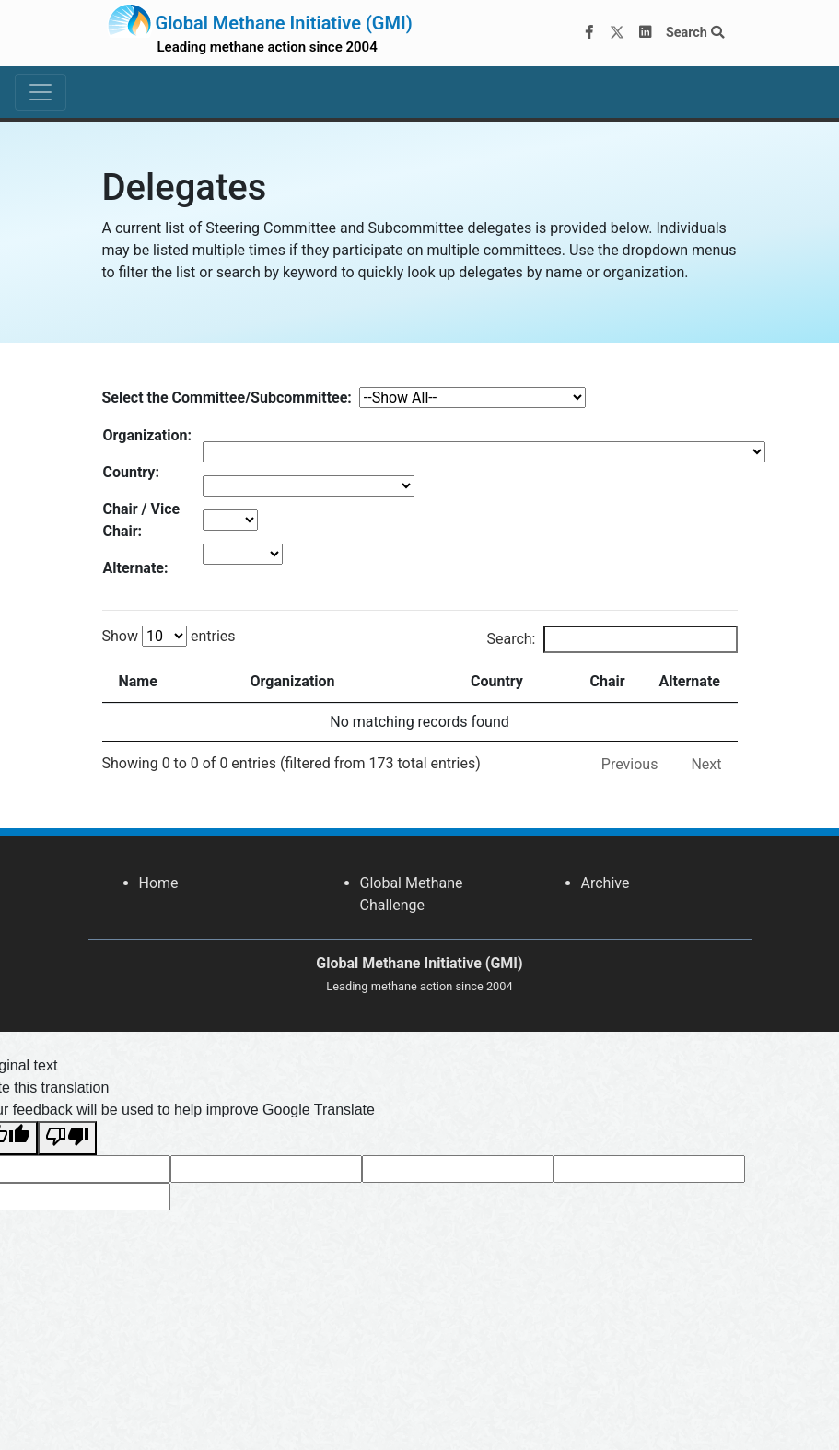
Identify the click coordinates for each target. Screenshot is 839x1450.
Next (706, 764)
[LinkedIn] (644, 33)
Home (159, 883)
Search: (611, 639)
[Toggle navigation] (40, 92)
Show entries (169, 636)
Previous (629, 764)
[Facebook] (588, 33)
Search (695, 33)
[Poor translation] (67, 1138)
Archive (605, 883)
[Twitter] (617, 33)
